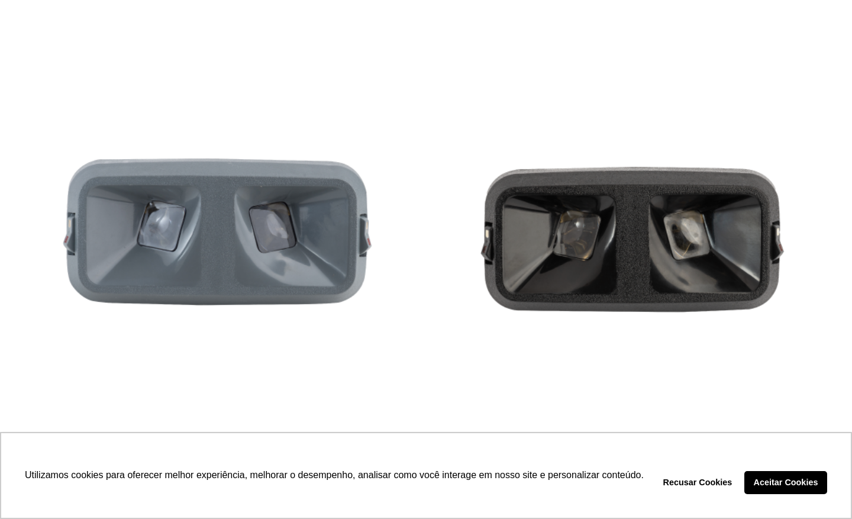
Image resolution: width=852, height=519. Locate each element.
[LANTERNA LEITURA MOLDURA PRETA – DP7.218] (633, 234)
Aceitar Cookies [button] (786, 482)
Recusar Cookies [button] (697, 482)
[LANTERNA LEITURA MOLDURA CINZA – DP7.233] (218, 234)
